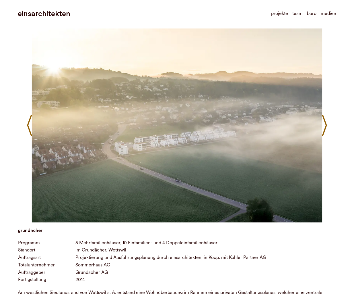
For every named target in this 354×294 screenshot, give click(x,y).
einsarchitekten (44, 14)
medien (328, 13)
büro (311, 13)
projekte (279, 13)
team (297, 13)
